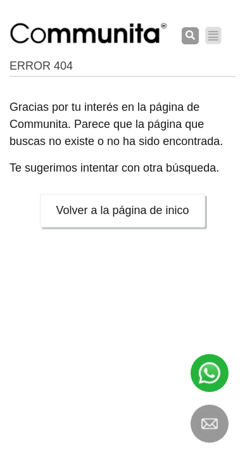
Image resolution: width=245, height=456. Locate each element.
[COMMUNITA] (88, 33)
